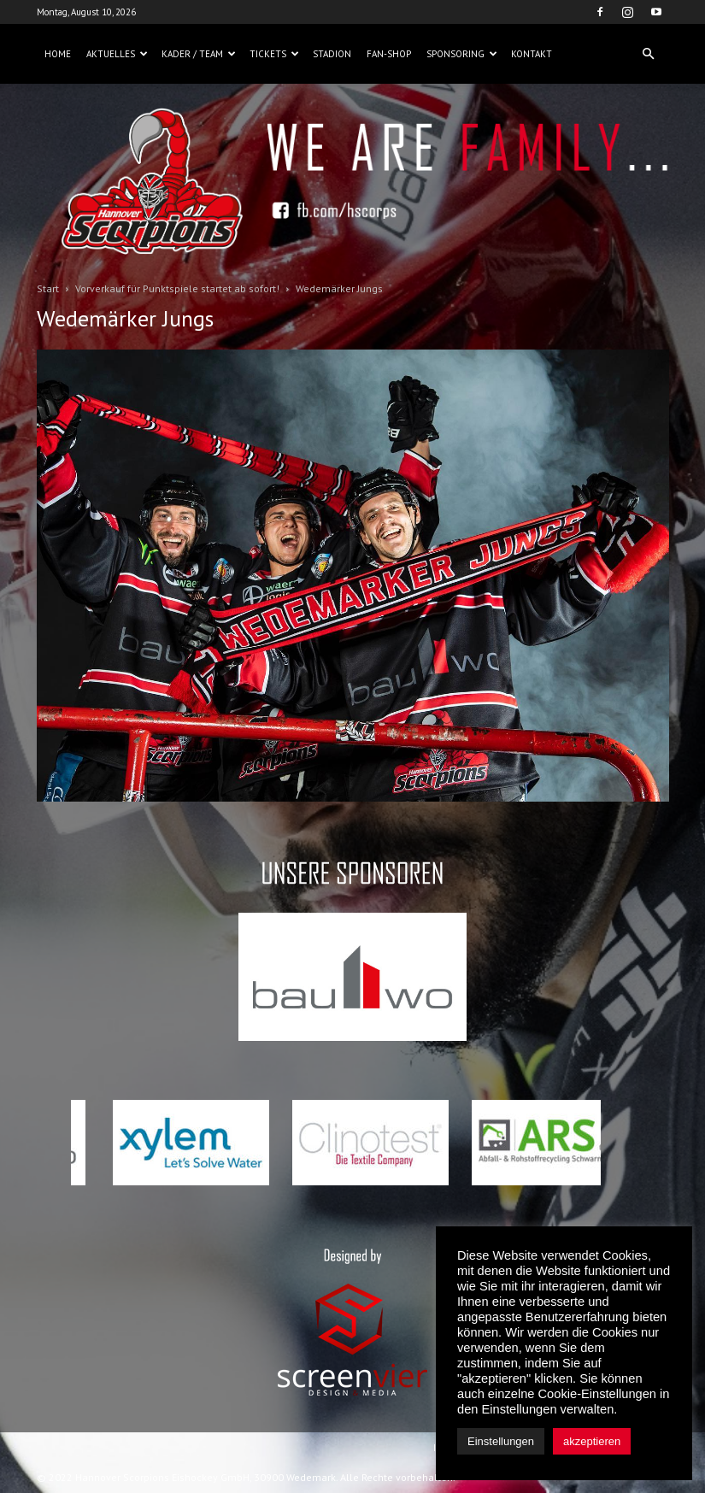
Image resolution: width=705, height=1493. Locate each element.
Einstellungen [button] (500, 1441)
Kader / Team (199, 54)
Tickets (274, 54)
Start (48, 288)
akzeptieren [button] (591, 1441)
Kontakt (531, 54)
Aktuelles (117, 54)
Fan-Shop (389, 54)
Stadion (332, 54)
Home (57, 54)
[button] (648, 53)
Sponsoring (461, 54)
